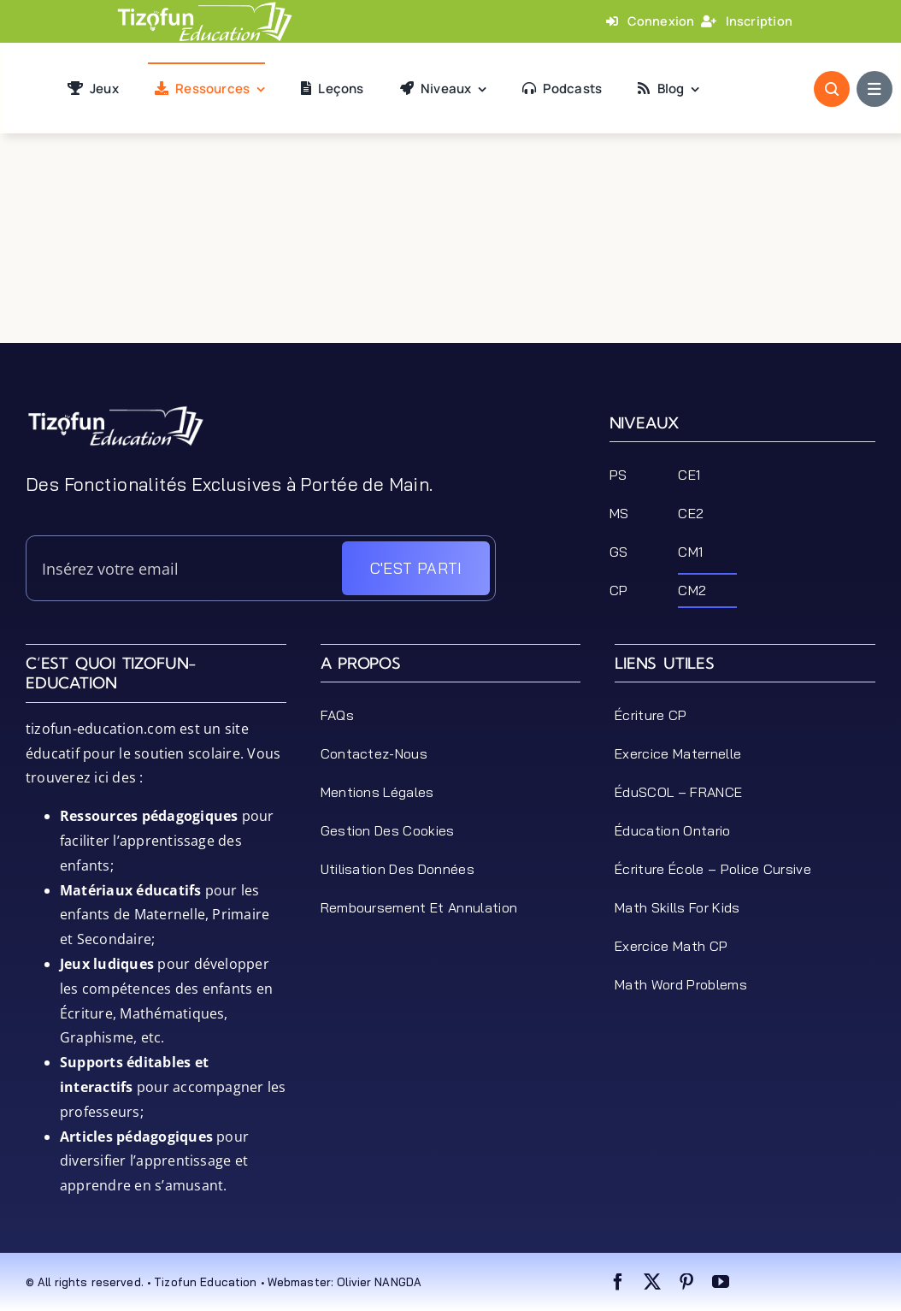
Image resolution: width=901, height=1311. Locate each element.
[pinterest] (686, 1281)
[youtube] (720, 1281)
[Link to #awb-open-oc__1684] (874, 89)
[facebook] (618, 1281)
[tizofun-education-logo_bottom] (115, 411)
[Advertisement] (450, 304)
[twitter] (652, 1281)
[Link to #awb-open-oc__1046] (832, 89)
